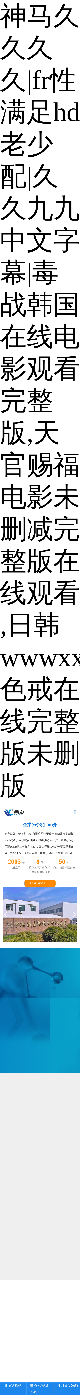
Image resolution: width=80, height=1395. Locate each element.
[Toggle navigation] (76, 812)
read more (40, 883)
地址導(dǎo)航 (66, 1385)
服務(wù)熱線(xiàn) (38, 1389)
